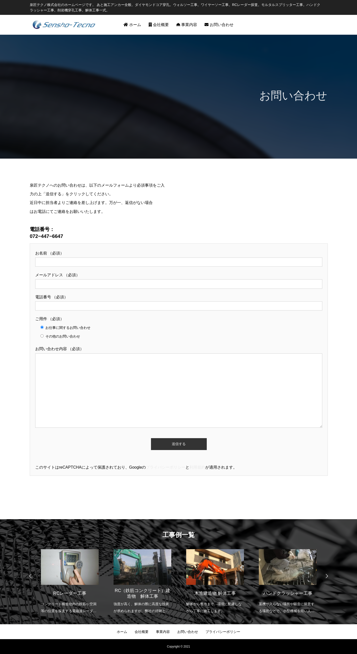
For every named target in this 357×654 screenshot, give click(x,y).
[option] (70, 578)
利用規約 (197, 467)
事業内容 (186, 25)
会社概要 (159, 25)
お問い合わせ (219, 25)
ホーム (132, 25)
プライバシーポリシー (165, 467)
